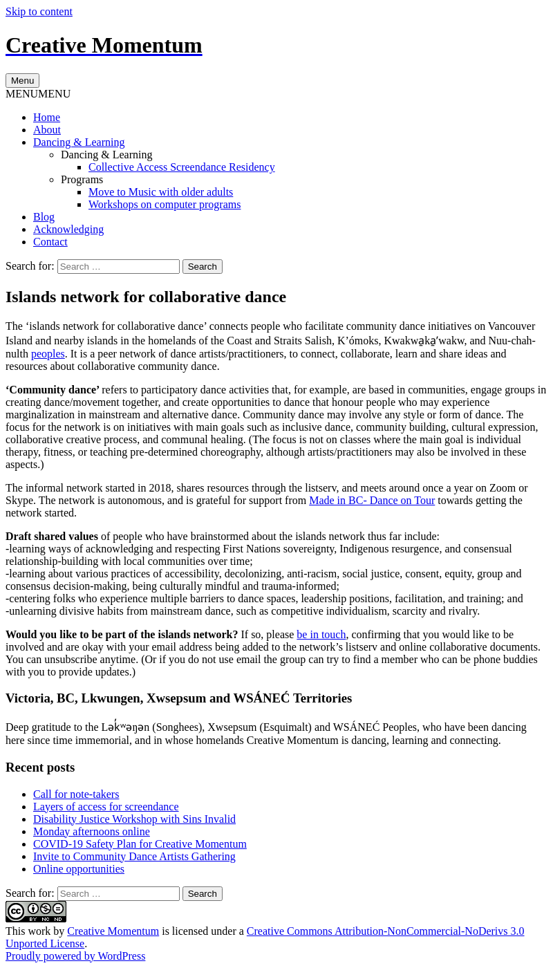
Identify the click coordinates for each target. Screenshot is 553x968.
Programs (82, 179)
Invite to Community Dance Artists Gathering (134, 856)
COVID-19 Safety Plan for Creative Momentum (140, 844)
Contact (50, 242)
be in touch (321, 634)
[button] (38, 94)
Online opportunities (78, 869)
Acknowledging (68, 229)
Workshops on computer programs (164, 204)
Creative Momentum (113, 931)
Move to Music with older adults (160, 192)
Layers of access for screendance (106, 806)
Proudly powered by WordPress (75, 956)
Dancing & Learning (78, 142)
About (47, 130)
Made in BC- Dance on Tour (372, 500)
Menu (22, 80)
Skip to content (39, 11)
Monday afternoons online (91, 831)
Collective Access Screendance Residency (181, 167)
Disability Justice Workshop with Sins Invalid (134, 819)
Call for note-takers (76, 794)
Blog (44, 217)
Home (46, 117)
